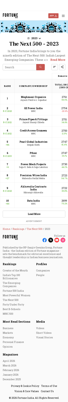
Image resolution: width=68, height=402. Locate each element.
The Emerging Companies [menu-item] (11, 284)
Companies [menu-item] (43, 270)
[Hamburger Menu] (63, 15)
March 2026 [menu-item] (9, 365)
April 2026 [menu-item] (9, 360)
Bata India (33, 200)
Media (40, 321)
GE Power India (33, 108)
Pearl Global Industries (33, 141)
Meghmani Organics (33, 97)
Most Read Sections (16, 321)
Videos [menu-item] (40, 328)
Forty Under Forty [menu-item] (13, 304)
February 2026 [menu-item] (11, 370)
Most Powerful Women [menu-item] (16, 295)
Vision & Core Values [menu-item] (26, 391)
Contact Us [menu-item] (47, 391)
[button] (34, 38)
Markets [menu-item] (8, 332)
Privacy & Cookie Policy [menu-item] (25, 386)
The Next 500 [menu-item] (10, 300)
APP (52, 15)
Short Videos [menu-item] (44, 332)
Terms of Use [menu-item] (49, 386)
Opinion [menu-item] (8, 346)
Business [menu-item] (8, 328)
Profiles (41, 264)
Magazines (10, 354)
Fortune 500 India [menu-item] (13, 290)
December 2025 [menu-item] (12, 379)
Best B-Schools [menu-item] (11, 309)
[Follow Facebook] (44, 240)
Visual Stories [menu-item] (44, 337)
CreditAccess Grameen (33, 130)
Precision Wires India (33, 175)
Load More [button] (34, 214)
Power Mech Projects (33, 164)
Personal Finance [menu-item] (13, 342)
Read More (57, 59)
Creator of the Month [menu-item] (15, 270)
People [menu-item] (40, 275)
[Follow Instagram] (63, 240)
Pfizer (33, 153)
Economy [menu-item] (8, 337)
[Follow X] (50, 240)
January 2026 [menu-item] (10, 374)
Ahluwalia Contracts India (33, 188)
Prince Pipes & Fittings (33, 119)
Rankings (9, 264)
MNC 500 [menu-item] (8, 313)
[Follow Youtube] (56, 240)
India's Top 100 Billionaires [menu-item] (11, 276)
